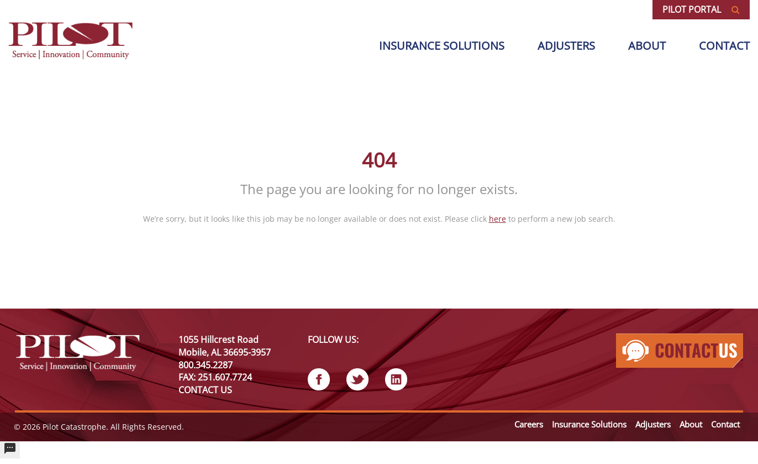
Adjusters (566, 45)
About (647, 45)
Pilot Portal (701, 9)
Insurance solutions (441, 45)
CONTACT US (205, 390)
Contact (724, 45)
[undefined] (10, 449)
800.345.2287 (205, 365)
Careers (528, 424)
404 (379, 160)
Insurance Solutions (589, 424)
